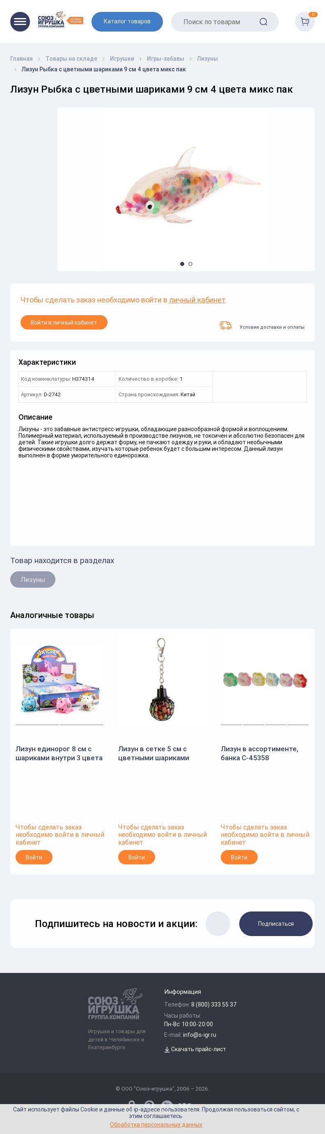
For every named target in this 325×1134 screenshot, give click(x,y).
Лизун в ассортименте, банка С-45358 (259, 753)
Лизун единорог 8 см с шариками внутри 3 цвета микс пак (59, 753)
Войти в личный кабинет (64, 322)
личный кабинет (197, 300)
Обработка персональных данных (156, 1124)
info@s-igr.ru (199, 1035)
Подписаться (276, 923)
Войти (34, 857)
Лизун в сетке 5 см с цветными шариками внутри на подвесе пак (156, 753)
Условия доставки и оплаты (261, 325)
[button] (182, 264)
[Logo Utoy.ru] (60, 19)
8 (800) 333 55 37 (214, 1004)
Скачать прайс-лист (195, 1049)
